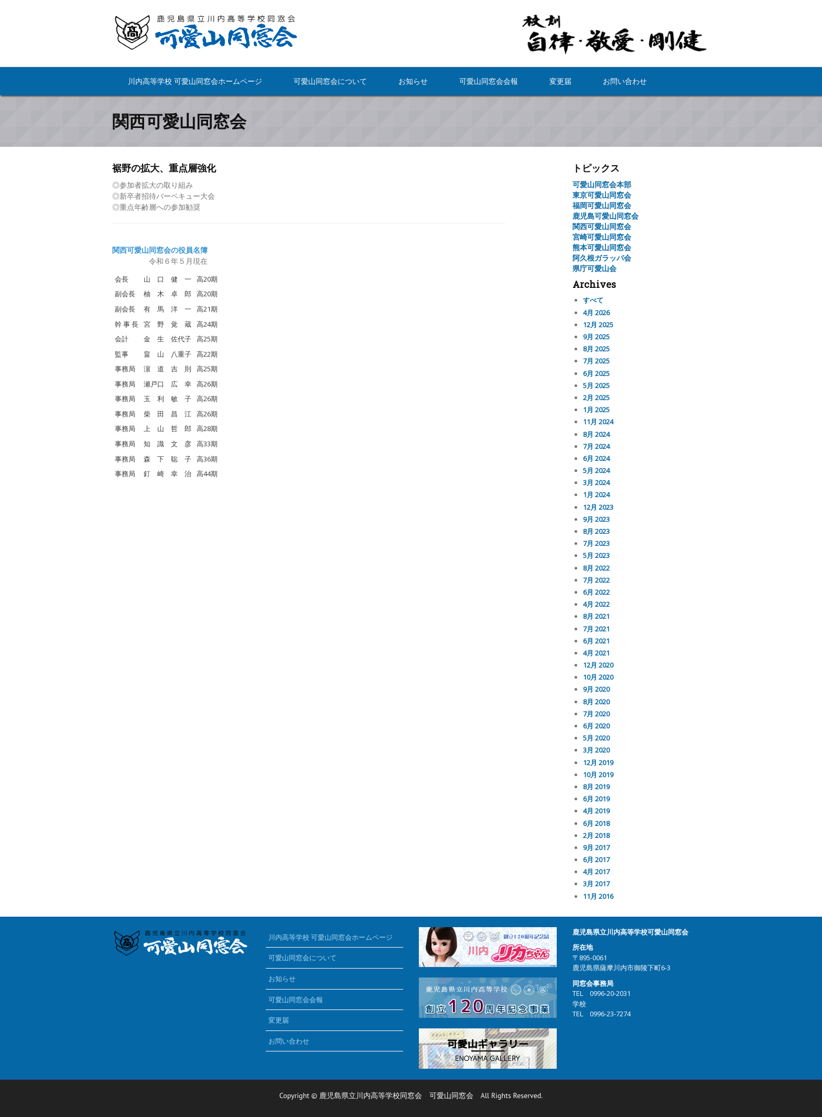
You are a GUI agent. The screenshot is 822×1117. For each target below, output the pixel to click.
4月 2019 (596, 810)
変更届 (560, 81)
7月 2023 (596, 543)
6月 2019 (596, 798)
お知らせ (413, 81)
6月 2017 (596, 859)
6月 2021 (596, 641)
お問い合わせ (625, 81)
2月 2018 (596, 835)
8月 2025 (596, 348)
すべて (593, 300)
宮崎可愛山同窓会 (601, 237)
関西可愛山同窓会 (601, 226)
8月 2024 (596, 434)
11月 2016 (598, 896)
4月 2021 (596, 653)
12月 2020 (598, 665)
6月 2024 (596, 458)
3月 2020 (596, 750)
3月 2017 (596, 883)
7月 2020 (596, 713)
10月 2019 (598, 774)
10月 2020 (598, 677)
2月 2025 (596, 397)
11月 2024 (598, 421)
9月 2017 (596, 847)
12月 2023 (598, 507)
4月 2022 (596, 604)
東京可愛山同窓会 (601, 195)
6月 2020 (596, 726)
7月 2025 (596, 361)
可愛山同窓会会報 (488, 81)
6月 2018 (596, 823)
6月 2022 (596, 592)
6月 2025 (596, 373)
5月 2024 (596, 470)
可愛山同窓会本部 (601, 184)
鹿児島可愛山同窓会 (605, 216)
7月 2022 (596, 580)
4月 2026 (596, 312)
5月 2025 (596, 385)
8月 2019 (596, 786)
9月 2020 (596, 689)
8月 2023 (596, 531)
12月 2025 (598, 324)
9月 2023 (596, 519)
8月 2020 (596, 701)
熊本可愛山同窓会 (601, 247)
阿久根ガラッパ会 (601, 258)
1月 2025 (596, 409)
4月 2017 (596, 871)
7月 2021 (596, 628)
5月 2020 (596, 738)
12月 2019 (598, 762)
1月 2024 (596, 494)
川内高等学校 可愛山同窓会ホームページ (195, 81)
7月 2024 (596, 446)
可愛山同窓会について (330, 81)
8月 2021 (596, 616)
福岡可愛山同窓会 (601, 205)
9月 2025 (596, 336)
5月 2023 (596, 555)
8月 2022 (596, 568)
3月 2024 (596, 482)
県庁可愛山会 (594, 268)
